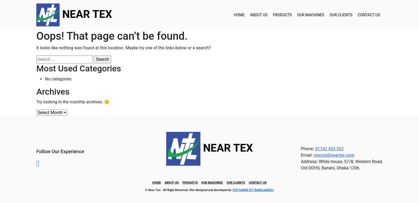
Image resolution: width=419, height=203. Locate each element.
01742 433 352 (329, 148)
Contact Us (369, 15)
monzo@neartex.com (333, 155)
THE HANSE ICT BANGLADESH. (253, 190)
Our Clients (340, 15)
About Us (258, 15)
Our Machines (310, 15)
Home (239, 15)
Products (282, 15)
